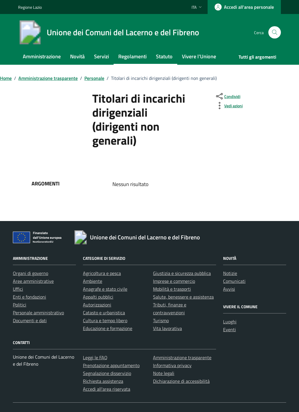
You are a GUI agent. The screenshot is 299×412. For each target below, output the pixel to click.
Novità (77, 56)
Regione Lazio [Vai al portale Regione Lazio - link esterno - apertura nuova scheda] (30, 7)
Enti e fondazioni (29, 296)
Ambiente (92, 281)
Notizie (230, 273)
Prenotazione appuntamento (111, 365)
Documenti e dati (30, 320)
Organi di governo (30, 273)
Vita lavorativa (167, 328)
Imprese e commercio (174, 281)
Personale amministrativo (38, 312)
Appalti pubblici (98, 296)
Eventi (229, 329)
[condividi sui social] (227, 96)
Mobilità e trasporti (172, 288)
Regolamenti (132, 56)
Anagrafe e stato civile (105, 288)
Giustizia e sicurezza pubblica (182, 273)
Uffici (18, 288)
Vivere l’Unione (199, 56)
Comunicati (234, 281)
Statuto (164, 56)
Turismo (161, 320)
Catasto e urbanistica (104, 312)
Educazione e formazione (107, 328)
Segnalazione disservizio (107, 373)
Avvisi (229, 288)
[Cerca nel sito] (274, 32)
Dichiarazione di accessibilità (181, 381)
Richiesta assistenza (103, 381)
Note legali (163, 373)
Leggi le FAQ (95, 357)
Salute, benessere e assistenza (183, 296)
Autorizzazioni (97, 304)
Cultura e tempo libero (105, 320)
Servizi (101, 56)
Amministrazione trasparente (182, 357)
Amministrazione (42, 56)
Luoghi (230, 321)
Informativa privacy (172, 365)
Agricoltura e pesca (102, 273)
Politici (19, 304)
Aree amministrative (33, 281)
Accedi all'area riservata (106, 388)
